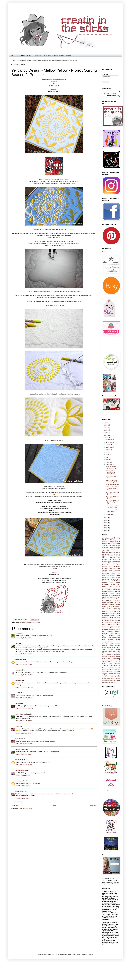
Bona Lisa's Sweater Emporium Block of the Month (58, 55)
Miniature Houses (107, 617)
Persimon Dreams (49, 179)
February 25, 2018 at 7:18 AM (23, 638)
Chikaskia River (106, 566)
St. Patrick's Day (111, 654)
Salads (103, 649)
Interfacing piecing (115, 604)
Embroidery (105, 584)
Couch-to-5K (105, 573)
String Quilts (111, 658)
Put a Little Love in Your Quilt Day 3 (112, 497)
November (109, 442)
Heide (17, 633)
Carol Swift (18, 693)
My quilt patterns (115, 620)
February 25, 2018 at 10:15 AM (24, 675)
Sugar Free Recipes (107, 660)
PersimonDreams (20, 770)
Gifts (110, 595)
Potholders (110, 631)
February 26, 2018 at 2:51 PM (23, 743)
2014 (106, 525)
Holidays (117, 601)
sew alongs (109, 682)
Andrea (17, 703)
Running (109, 647)
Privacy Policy (38, 55)
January (108, 514)
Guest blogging (110, 597)
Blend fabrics (116, 552)
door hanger (115, 675)
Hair (119, 597)
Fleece (104, 589)
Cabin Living (111, 563)
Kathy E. (18, 670)
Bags (107, 551)
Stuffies (117, 658)
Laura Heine (109, 611)
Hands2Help (105, 601)
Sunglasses (113, 661)
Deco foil (109, 577)
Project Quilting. (64, 179)
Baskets (118, 551)
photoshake (105, 678)
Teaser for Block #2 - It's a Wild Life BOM (112, 467)
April (107, 459)
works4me (18, 739)
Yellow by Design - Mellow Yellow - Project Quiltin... (111, 472)
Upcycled (117, 667)
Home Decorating (107, 602)
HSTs (115, 597)
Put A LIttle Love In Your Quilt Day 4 (112, 493)
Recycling (104, 645)
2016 (106, 520)
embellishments (105, 676)
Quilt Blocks (108, 635)
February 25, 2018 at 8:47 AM (23, 654)
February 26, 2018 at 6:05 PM (23, 754)
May (107, 457)
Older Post (93, 805)
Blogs (109, 559)
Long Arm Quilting (20, 622)
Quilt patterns (107, 639)
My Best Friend (116, 619)
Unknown (18, 680)
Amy (16, 643)
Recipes (117, 644)
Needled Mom (19, 749)
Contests (117, 570)
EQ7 (112, 582)
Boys (118, 559)
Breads (104, 561)
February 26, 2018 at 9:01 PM (23, 764)
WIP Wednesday (116, 669)
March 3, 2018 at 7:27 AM (22, 798)
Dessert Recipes (116, 577)
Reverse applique (114, 645)
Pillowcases (105, 628)
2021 (106, 430)
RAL (114, 642)
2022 (106, 427)
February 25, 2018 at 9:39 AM (23, 664)
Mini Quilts (28, 622)
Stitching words (111, 656)
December (109, 439)
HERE (54, 572)
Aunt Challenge (111, 549)
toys (114, 682)
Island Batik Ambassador (111, 606)
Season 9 (54, 81)
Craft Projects (110, 575)
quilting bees (105, 680)
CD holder (104, 562)
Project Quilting (36, 622)
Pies (119, 626)
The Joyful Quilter (20, 760)
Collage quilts (107, 570)
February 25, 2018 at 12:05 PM (24, 697)
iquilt (111, 676)
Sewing (110, 649)
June (107, 454)
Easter (118, 582)
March (108, 462)
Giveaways (116, 595)
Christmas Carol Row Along (111, 568)
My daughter (105, 620)
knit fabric (114, 676)
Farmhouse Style (106, 588)
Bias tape (109, 552)
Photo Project (105, 626)
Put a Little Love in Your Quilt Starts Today (112, 506)
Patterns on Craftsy (113, 624)
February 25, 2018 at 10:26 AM (24, 687)
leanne (17, 726)
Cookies (104, 572)
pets (118, 676)
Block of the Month (108, 555)
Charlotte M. (19, 659)
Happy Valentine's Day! (112, 484)
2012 (106, 530)
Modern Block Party (107, 619)
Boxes (114, 559)
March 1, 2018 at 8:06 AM (22, 775)
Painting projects (111, 622)
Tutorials (111, 667)
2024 (106, 422)
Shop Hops (112, 652)
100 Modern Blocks (107, 538)
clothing (104, 675)
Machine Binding (111, 613)
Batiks (103, 552)
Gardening (105, 595)
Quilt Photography (114, 637)
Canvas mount (111, 564)
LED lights (111, 610)
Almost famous (116, 545)
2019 (106, 435)
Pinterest (110, 629)
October (108, 444)
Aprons (104, 549)
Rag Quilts (109, 644)
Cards (118, 564)
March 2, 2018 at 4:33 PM (22, 786)
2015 (106, 522)
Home (11, 55)
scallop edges (112, 680)
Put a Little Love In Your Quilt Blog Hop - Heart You (112, 502)
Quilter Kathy (19, 791)
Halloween (105, 599)
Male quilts (109, 615)
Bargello (112, 550)
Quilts (109, 642)
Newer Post (15, 805)
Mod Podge (117, 617)
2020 (106, 432)
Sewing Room (112, 651)
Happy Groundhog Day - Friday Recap (112, 510)
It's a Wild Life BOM (108, 608)
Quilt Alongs (115, 633)
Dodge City (105, 579)
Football (109, 589)
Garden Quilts (115, 593)
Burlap (118, 561)
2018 (106, 437)
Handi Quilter (76, 291)
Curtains (104, 577)
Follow (104, 252)
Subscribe (105, 74)
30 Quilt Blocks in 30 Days (23, 55)
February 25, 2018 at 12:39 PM (24, 708)
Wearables (104, 673)
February (108, 464)
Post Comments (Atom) (25, 808)
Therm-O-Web (108, 665)
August (108, 449)
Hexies (111, 601)
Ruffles (104, 647)
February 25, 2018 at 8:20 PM (23, 733)
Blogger (90, 954)
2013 (106, 527)
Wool (118, 673)
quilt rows (111, 678)
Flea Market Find (116, 588)
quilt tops (117, 678)
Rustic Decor (116, 647)
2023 (106, 425)
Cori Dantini (111, 572)
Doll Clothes (113, 579)
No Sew (104, 622)
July (107, 452)
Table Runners (114, 663)
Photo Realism (113, 626)
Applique (117, 547)
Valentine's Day (106, 669)
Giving (104, 597)
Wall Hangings (107, 671)
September (109, 447)
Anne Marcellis (19, 781)
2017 (106, 517)
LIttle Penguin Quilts (21, 714)
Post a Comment (18, 802)
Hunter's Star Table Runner (111, 477)
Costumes (117, 572)
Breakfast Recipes (111, 561)
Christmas (116, 566)
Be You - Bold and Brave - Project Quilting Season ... (112, 488)
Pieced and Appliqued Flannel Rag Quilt (112, 481)
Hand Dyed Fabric (114, 599)
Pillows (112, 628)
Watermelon (117, 671)
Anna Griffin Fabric (107, 547)
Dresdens (109, 580)
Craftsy (118, 575)
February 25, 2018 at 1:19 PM (23, 720)
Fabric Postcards (114, 586)
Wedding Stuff (112, 673)
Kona (107, 610)
